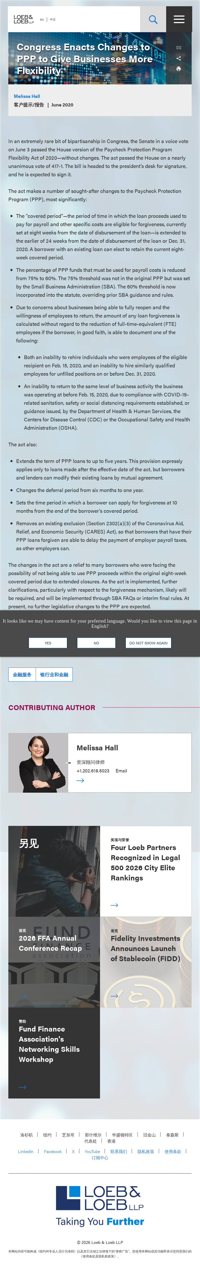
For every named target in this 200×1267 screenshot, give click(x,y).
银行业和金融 (54, 674)
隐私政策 (146, 1151)
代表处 (90, 1141)
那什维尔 (93, 1135)
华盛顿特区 (122, 1135)
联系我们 (118, 1151)
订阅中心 (100, 1158)
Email (121, 770)
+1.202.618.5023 (93, 770)
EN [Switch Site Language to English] (42, 20)
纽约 (47, 1135)
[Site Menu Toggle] (179, 19)
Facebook (53, 1151)
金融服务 (22, 674)
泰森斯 (172, 1135)
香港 (111, 1141)
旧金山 (149, 1135)
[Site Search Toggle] (153, 19)
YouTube (92, 1151)
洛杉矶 (26, 1135)
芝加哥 (68, 1135)
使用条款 (173, 1151)
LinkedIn (26, 1151)
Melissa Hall (27, 96)
